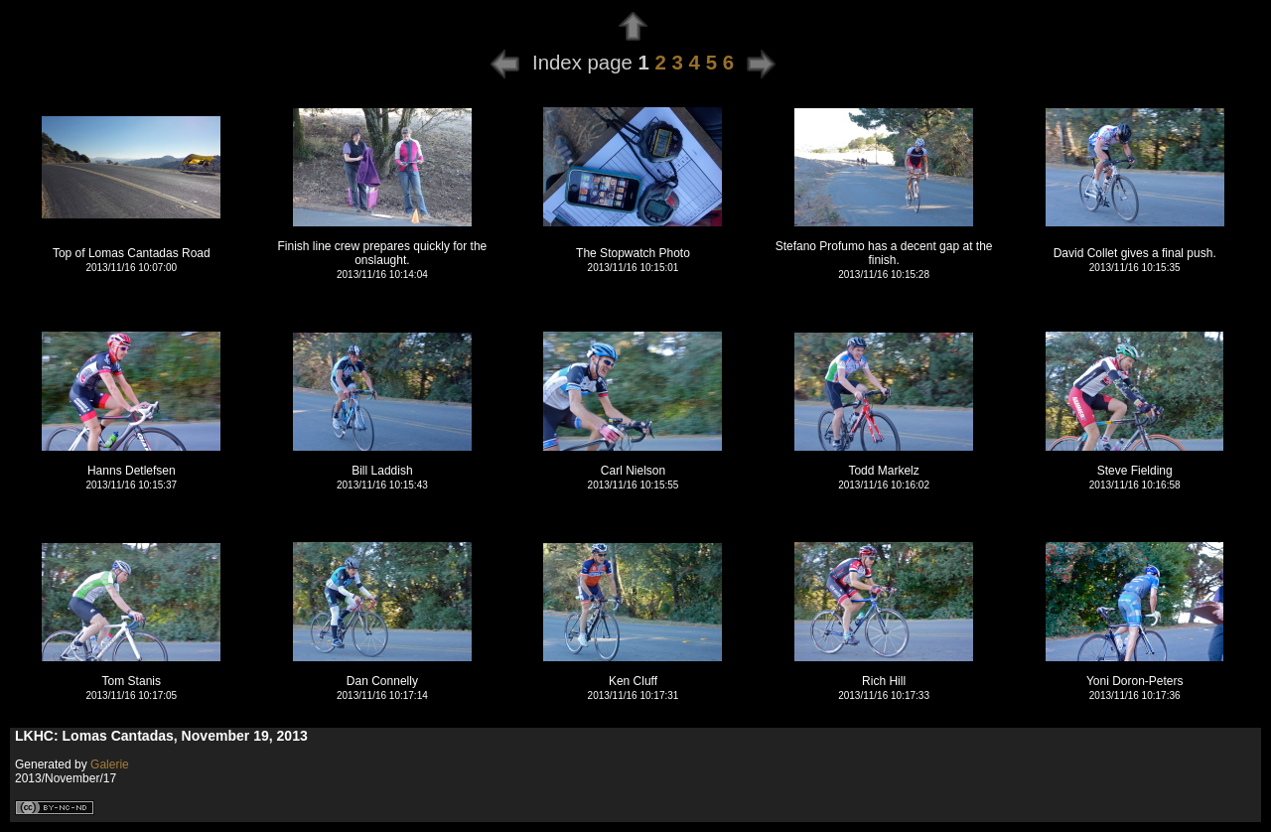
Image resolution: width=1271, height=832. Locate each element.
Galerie (109, 764)
